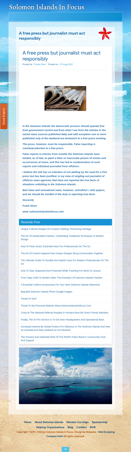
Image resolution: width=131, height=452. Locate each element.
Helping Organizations (49, 427)
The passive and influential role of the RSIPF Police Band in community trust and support (63, 339)
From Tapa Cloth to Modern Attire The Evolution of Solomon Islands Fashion (61, 277)
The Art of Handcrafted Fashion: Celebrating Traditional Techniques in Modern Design (62, 238)
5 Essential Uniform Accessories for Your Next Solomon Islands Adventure (60, 284)
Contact (81, 427)
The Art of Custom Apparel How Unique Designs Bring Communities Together (62, 253)
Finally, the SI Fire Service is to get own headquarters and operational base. (63, 319)
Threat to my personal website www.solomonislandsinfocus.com (56, 305)
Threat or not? (29, 298)
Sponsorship (99, 422)
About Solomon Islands (48, 422)
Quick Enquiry (3, 116)
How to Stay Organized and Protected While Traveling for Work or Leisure (61, 270)
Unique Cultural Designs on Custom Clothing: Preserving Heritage (56, 229)
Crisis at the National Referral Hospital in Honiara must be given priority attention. (65, 312)
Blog (70, 427)
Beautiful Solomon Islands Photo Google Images (46, 291)
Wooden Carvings (77, 422)
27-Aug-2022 (66, 64)
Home (27, 422)
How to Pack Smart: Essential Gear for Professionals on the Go (55, 246)
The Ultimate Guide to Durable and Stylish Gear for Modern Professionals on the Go (65, 262)
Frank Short (40, 64)
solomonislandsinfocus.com (46, 211)
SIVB (92, 427)
